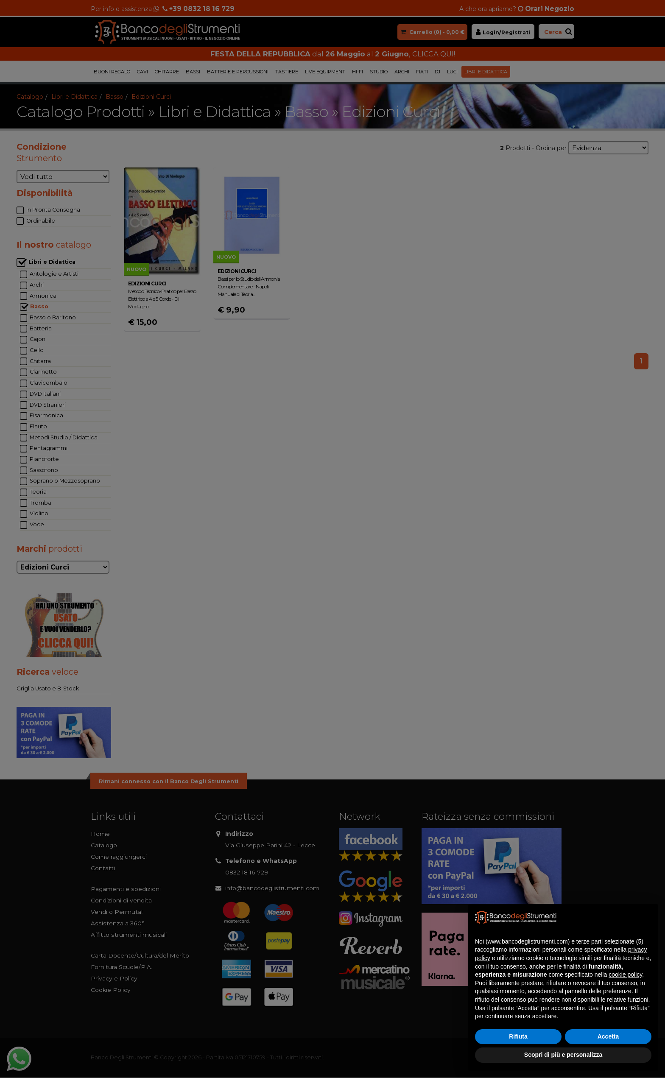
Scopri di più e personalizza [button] (563, 1054)
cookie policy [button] (625, 974)
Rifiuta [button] (518, 1036)
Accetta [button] (608, 1036)
